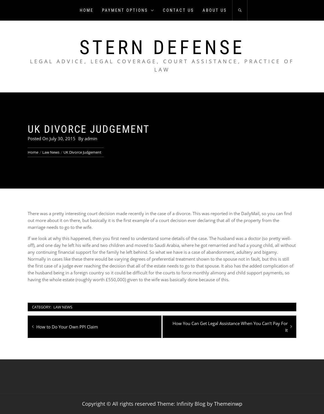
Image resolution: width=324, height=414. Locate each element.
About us (215, 10)
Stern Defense (162, 47)
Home (86, 10)
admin (91, 138)
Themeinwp (228, 403)
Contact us (178, 10)
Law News (62, 307)
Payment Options (128, 10)
